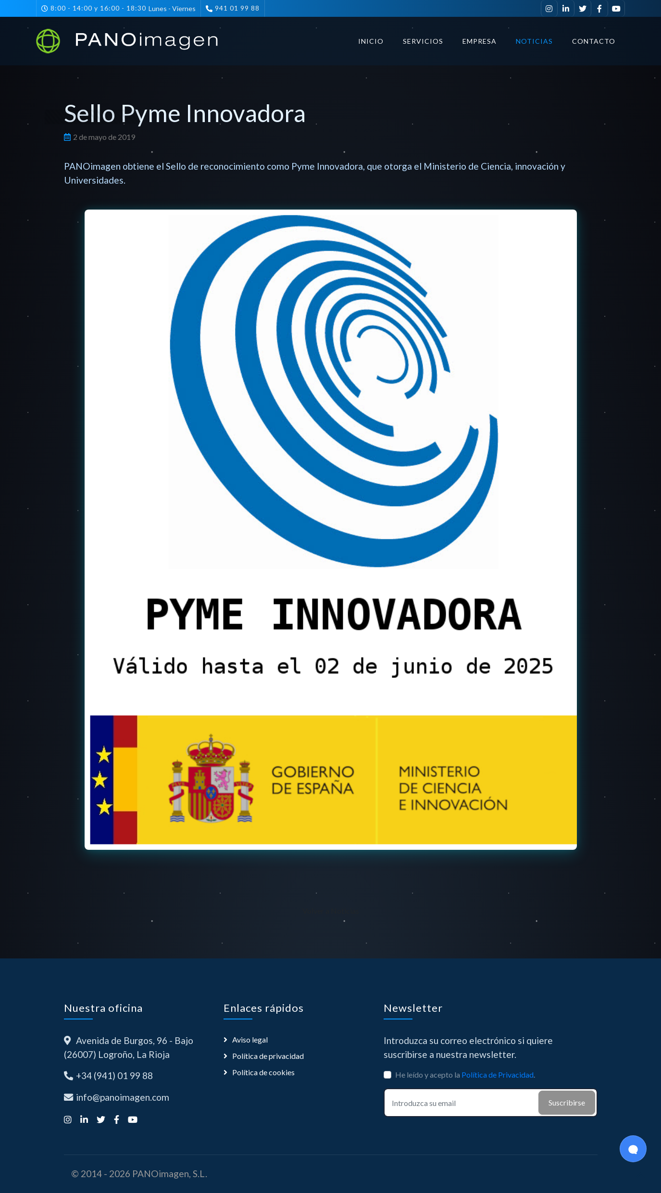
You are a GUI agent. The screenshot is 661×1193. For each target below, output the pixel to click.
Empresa (479, 41)
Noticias (534, 41)
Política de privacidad (268, 1055)
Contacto (593, 41)
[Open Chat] (633, 1148)
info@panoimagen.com (122, 1097)
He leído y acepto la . (465, 1074)
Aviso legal (250, 1039)
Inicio (371, 41)
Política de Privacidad (497, 1074)
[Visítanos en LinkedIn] (566, 8)
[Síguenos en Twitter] (582, 8)
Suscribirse (567, 1102)
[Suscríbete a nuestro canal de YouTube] (616, 8)
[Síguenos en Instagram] (549, 8)
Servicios (423, 41)
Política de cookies (263, 1072)
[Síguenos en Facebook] (599, 8)
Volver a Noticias (330, 910)
